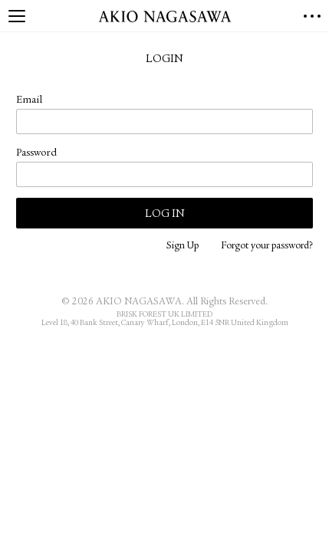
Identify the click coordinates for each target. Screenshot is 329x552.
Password (36, 153)
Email (29, 100)
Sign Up (182, 246)
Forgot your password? (267, 246)
